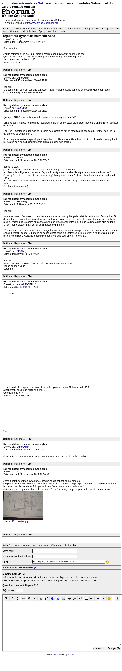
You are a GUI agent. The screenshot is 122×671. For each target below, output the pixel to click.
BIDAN (21, 157)
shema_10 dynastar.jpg (15, 521)
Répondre (19, 69)
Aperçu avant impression (52, 31)
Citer (30, 69)
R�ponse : (9, 590)
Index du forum (40, 28)
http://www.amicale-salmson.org (41, 23)
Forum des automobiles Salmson (26, 3)
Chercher (15, 31)
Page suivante (111, 28)
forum (53, 654)
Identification (29, 31)
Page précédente (92, 28)
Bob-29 (21, 108)
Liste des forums (21, 28)
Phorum (70, 654)
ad (18, 39)
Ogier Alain (23, 77)
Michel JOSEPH (26, 284)
